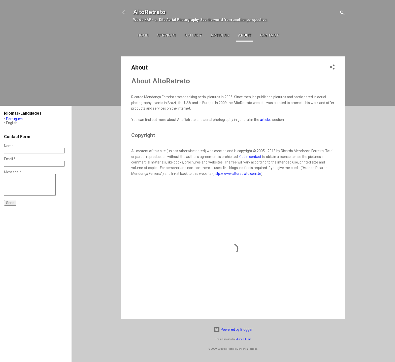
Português (14, 119)
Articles (220, 35)
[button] (332, 68)
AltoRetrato (149, 12)
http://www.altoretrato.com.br (237, 174)
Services (166, 35)
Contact (269, 35)
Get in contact (250, 157)
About (244, 35)
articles (266, 120)
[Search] (342, 13)
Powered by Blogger (233, 329)
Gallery (193, 35)
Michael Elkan (243, 339)
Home (142, 35)
